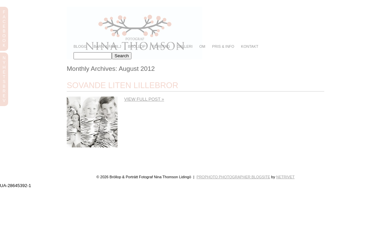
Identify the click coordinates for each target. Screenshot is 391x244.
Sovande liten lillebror (122, 85)
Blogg (80, 46)
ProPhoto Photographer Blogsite (233, 177)
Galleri (184, 46)
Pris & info (223, 46)
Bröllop (136, 46)
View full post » (144, 99)
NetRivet (285, 177)
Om (202, 46)
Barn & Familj (107, 46)
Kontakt (249, 46)
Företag (161, 46)
